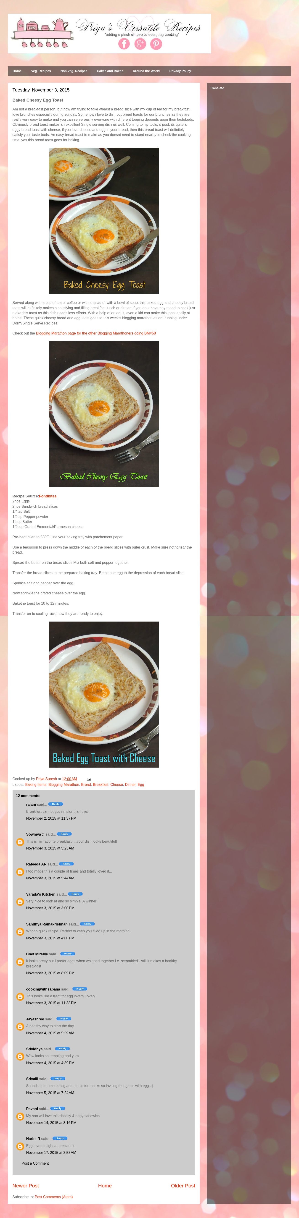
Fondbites (47, 496)
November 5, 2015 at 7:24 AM (50, 1093)
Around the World (146, 71)
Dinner (130, 785)
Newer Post (26, 1186)
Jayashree (35, 1019)
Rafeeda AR (36, 864)
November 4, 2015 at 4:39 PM (50, 1063)
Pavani (32, 1109)
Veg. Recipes (41, 71)
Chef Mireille (37, 954)
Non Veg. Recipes (74, 71)
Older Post (183, 1186)
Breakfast (100, 785)
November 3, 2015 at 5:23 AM (50, 848)
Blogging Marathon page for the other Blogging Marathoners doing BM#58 (96, 333)
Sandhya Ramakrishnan (47, 924)
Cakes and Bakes (110, 71)
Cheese (116, 785)
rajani (31, 804)
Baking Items (35, 785)
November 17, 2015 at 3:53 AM (51, 1153)
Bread (86, 785)
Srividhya (34, 1049)
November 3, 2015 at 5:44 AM (50, 878)
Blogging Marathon (63, 785)
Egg (141, 785)
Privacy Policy (180, 71)
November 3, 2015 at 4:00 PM (50, 938)
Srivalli (32, 1079)
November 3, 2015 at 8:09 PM (50, 973)
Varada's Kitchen (41, 894)
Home (17, 71)
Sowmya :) (35, 834)
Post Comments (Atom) (54, 1197)
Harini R (33, 1139)
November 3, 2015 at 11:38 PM (51, 1003)
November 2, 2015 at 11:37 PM (51, 818)
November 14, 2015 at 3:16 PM (51, 1123)
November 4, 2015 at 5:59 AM (50, 1033)
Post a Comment (35, 1163)
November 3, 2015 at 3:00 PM (50, 908)
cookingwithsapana (43, 989)
